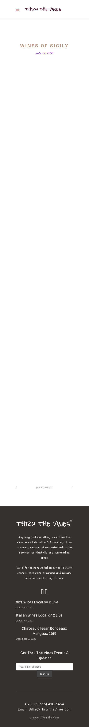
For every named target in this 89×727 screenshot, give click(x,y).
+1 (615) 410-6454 (48, 704)
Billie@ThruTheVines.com (50, 709)
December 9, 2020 (26, 639)
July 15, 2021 (44, 53)
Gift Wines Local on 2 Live (37, 602)
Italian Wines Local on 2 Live (39, 615)
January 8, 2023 (25, 607)
